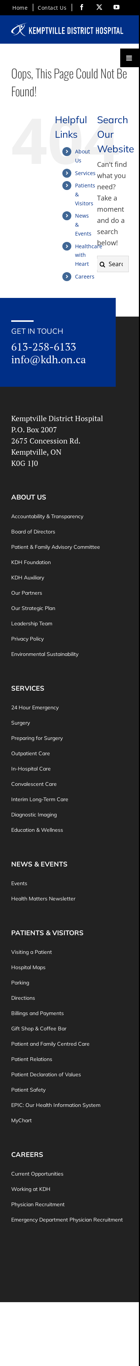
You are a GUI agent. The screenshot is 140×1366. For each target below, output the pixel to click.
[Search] (102, 264)
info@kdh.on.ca (48, 359)
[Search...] (113, 264)
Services (85, 173)
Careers (84, 276)
